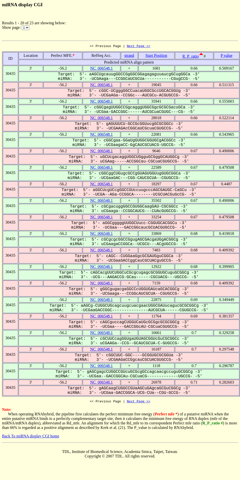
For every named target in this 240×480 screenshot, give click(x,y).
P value (226, 56)
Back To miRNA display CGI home (30, 437)
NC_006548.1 (101, 69)
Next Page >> (138, 46)
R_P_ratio (190, 57)
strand (129, 56)
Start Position (156, 56)
